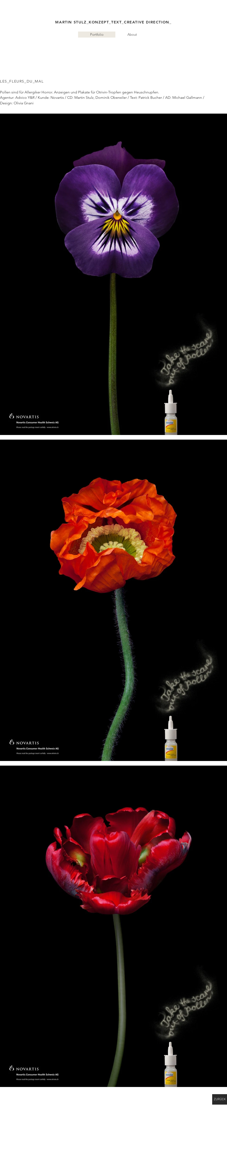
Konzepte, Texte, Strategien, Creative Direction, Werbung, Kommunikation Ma (137, 47)
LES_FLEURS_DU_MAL (22, 81)
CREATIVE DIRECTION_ (147, 22)
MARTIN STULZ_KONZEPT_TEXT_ (89, 22)
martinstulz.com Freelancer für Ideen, (47, 47)
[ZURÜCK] (219, 1099)
